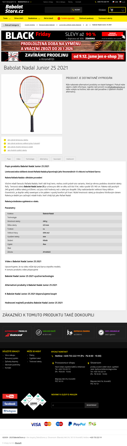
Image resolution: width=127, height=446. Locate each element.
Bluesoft (18, 443)
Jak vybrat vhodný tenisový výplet (20, 147)
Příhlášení (102, 10)
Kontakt (78, 2)
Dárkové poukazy (86, 18)
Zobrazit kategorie (12, 25)
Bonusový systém (11, 358)
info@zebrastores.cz (116, 87)
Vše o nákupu (60, 2)
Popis (9, 159)
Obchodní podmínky (12, 365)
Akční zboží (48, 18)
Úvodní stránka (30, 25)
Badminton (32, 18)
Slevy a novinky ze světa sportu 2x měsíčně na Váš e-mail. (72, 399)
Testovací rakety (105, 18)
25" (87, 25)
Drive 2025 (18, 18)
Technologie (30, 159)
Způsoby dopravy (11, 362)
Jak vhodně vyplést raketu (17, 150)
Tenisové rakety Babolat (47, 25)
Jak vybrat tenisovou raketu (17, 140)
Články (70, 2)
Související (57, 159)
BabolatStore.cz (23, 2)
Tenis (5, 18)
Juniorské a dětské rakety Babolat (70, 25)
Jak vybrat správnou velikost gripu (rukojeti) (23, 143)
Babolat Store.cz (14, 9)
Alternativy (44, 159)
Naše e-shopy (48, 2)
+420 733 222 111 (103, 2)
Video (18, 159)
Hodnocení (70, 159)
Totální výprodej (67, 18)
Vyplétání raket (35, 358)
